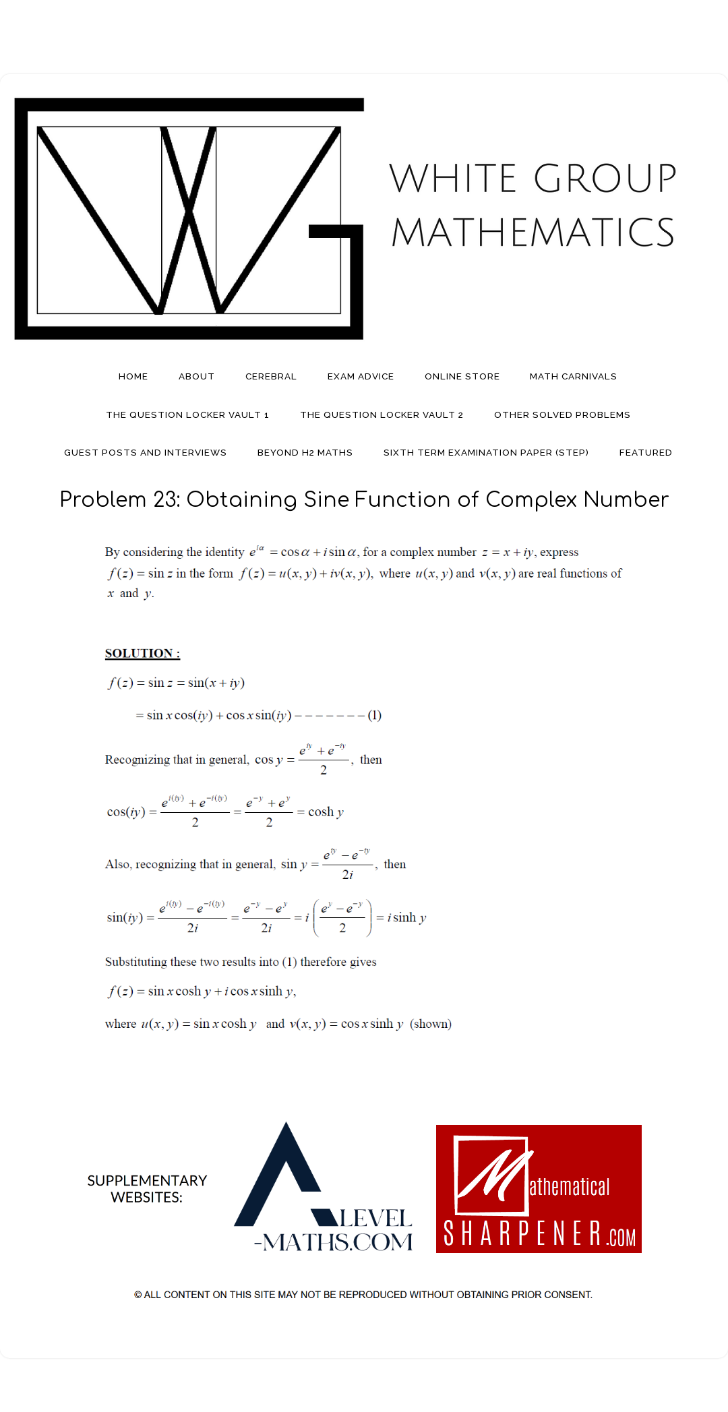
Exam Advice (361, 376)
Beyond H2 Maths (305, 452)
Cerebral (271, 376)
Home (133, 376)
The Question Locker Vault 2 (382, 414)
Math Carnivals (573, 376)
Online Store (462, 376)
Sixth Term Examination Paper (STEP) (486, 452)
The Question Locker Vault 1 (188, 414)
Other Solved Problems (562, 414)
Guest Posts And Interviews (145, 452)
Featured (646, 452)
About (197, 376)
